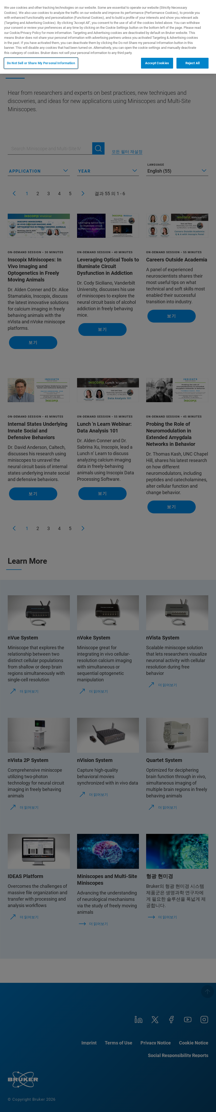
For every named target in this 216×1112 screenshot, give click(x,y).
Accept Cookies (157, 63)
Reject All (192, 63)
